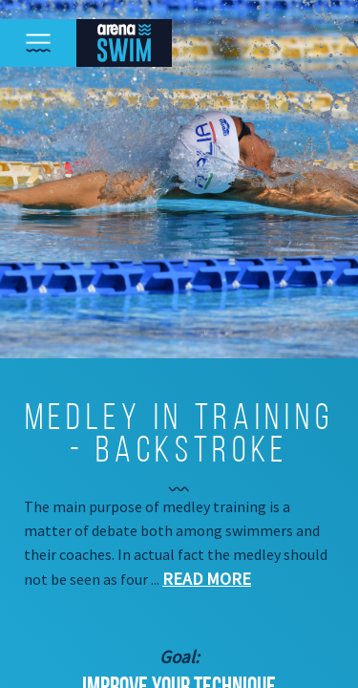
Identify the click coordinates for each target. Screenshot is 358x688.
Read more (206, 579)
